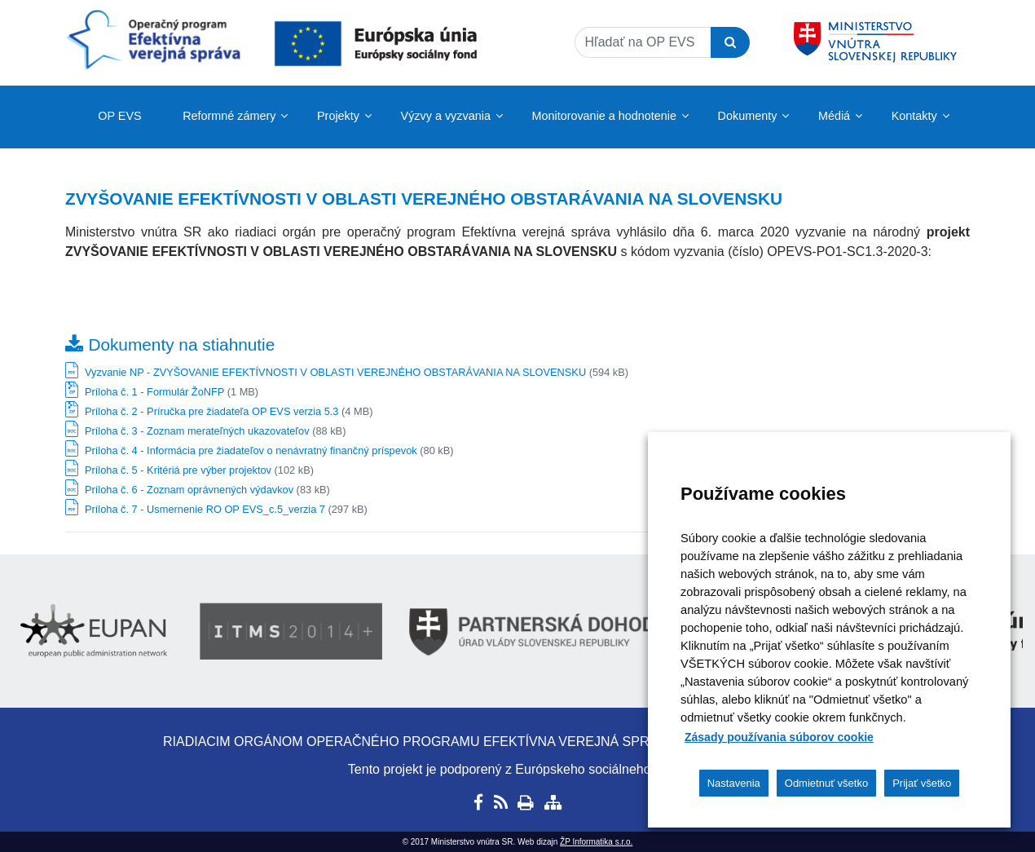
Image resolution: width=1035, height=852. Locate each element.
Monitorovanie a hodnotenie (603, 115)
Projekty (338, 115)
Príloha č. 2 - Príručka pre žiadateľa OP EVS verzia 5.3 (211, 411)
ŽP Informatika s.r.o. (596, 841)
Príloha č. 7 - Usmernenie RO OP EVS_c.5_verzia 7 (205, 509)
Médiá (834, 115)
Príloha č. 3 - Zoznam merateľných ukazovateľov (197, 431)
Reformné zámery (229, 115)
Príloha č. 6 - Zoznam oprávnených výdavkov (189, 489)
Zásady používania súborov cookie (779, 737)
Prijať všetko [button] (921, 783)
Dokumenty (747, 115)
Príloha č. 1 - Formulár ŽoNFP (154, 392)
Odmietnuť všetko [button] (826, 783)
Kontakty (914, 115)
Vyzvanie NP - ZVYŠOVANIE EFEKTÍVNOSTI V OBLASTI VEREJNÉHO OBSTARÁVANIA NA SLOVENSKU (335, 372)
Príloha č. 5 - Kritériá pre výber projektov (178, 470)
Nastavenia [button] (733, 783)
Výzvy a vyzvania (446, 115)
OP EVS (119, 115)
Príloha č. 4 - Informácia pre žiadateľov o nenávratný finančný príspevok (251, 450)
